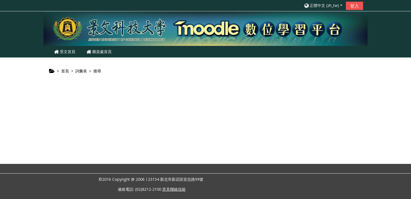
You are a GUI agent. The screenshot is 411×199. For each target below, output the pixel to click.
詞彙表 (81, 71)
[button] (323, 5)
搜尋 (97, 71)
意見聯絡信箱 (174, 189)
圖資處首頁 (99, 51)
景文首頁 (64, 51)
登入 (354, 6)
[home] (205, 28)
